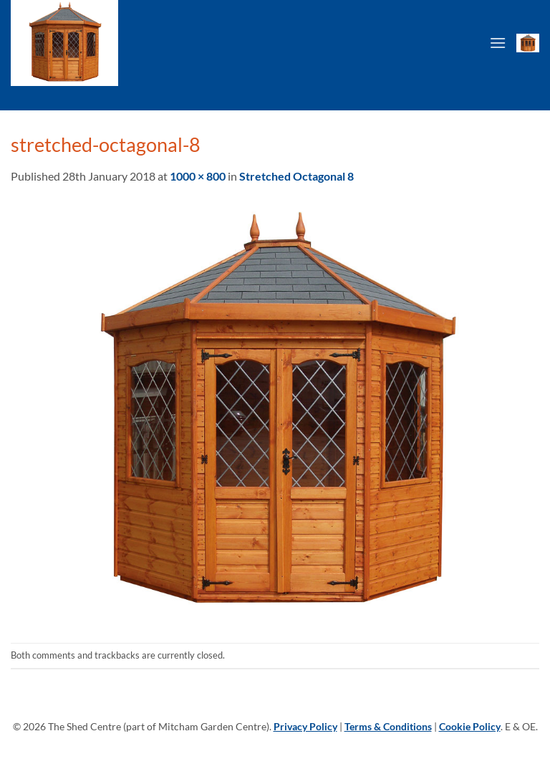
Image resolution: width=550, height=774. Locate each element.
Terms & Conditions (388, 726)
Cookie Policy (470, 726)
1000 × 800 (198, 176)
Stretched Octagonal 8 (296, 176)
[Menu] (497, 42)
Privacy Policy (305, 726)
